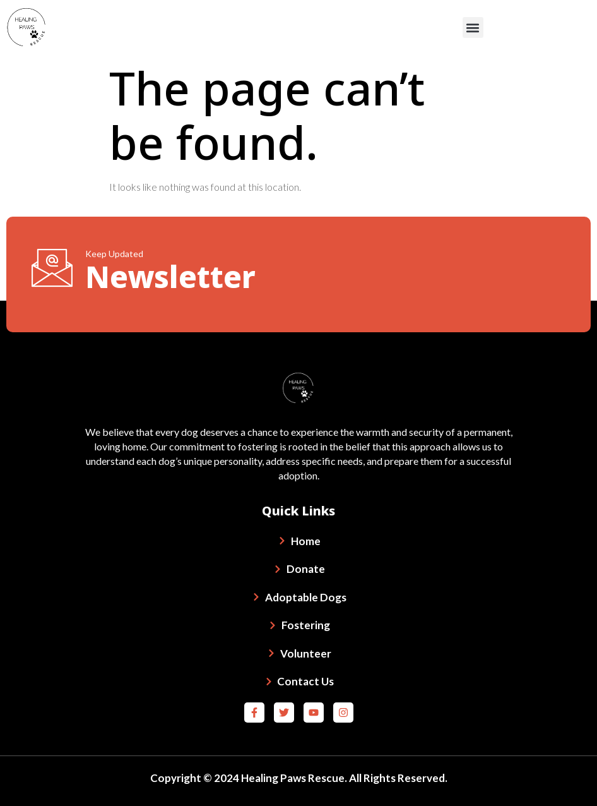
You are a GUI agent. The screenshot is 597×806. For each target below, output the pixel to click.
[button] (473, 27)
